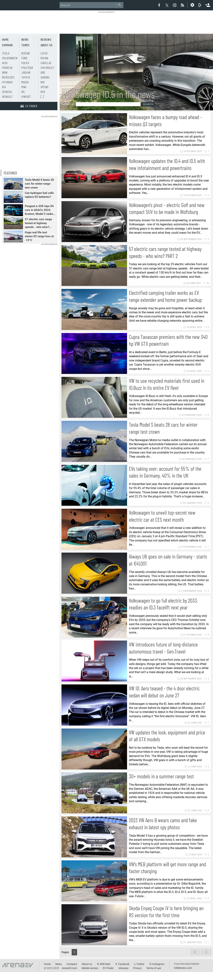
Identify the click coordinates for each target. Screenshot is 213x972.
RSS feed (105, 964)
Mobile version (90, 968)
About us (47, 45)
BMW (4, 72)
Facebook (123, 964)
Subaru (45, 77)
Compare (7, 45)
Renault (7, 96)
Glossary (123, 968)
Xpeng (45, 87)
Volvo (25, 63)
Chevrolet (47, 68)
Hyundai (7, 82)
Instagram (158, 964)
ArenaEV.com (69, 968)
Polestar (27, 68)
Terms (25, 45)
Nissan (25, 53)
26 (206, 283)
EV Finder (108, 968)
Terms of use (153, 968)
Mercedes (8, 77)
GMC (43, 72)
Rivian (44, 58)
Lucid (44, 53)
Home (5, 39)
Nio (43, 82)
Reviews (46, 39)
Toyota (25, 77)
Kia (4, 87)
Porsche (7, 68)
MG (23, 92)
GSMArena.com (183, 967)
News (24, 39)
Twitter (140, 964)
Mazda (25, 82)
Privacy (137, 968)
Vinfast (26, 96)
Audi (4, 63)
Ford (24, 58)
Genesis (7, 92)
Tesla (5, 53)
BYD (43, 92)
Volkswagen (10, 58)
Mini (23, 87)
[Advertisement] (106, 21)
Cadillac (46, 63)
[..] (42, 96)
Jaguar (25, 72)
